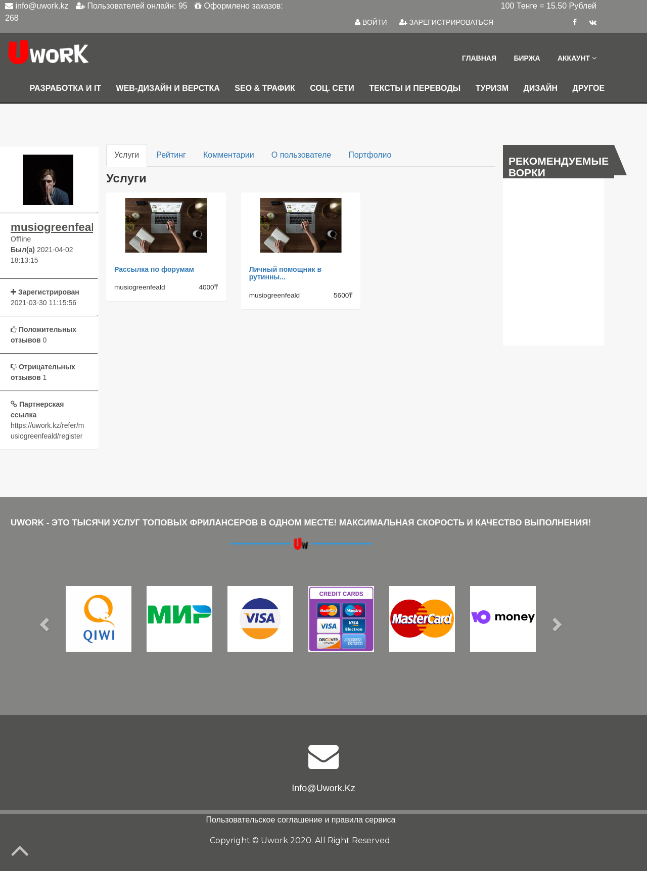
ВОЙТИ (371, 22)
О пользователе (301, 155)
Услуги (126, 155)
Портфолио (369, 155)
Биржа (527, 58)
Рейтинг (171, 155)
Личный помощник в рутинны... (285, 273)
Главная (479, 58)
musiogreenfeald (48, 227)
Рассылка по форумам (154, 269)
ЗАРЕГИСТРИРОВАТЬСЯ (446, 22)
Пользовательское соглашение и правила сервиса (301, 819)
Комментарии (228, 155)
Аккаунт (577, 58)
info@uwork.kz (323, 788)
